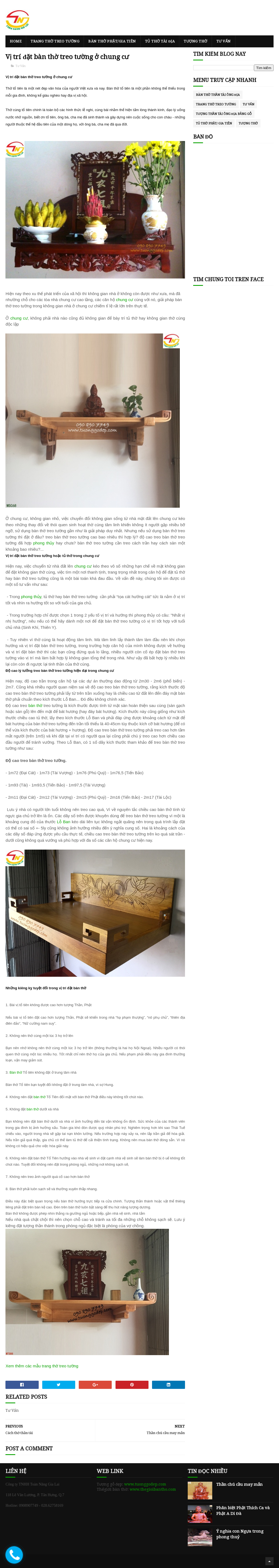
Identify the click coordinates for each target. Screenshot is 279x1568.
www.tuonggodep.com (145, 1484)
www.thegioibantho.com (153, 1489)
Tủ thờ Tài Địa (160, 41)
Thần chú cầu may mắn (239, 1484)
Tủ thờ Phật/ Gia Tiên (214, 123)
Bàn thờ (16, 1072)
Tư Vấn (223, 41)
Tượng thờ (195, 41)
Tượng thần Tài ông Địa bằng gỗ (224, 114)
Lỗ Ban (63, 821)
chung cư (125, 299)
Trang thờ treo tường (55, 41)
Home (16, 41)
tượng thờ (248, 123)
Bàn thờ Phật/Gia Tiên (112, 41)
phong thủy (43, 543)
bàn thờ (35, 705)
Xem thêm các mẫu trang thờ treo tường (41, 1366)
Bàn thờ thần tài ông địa (218, 95)
